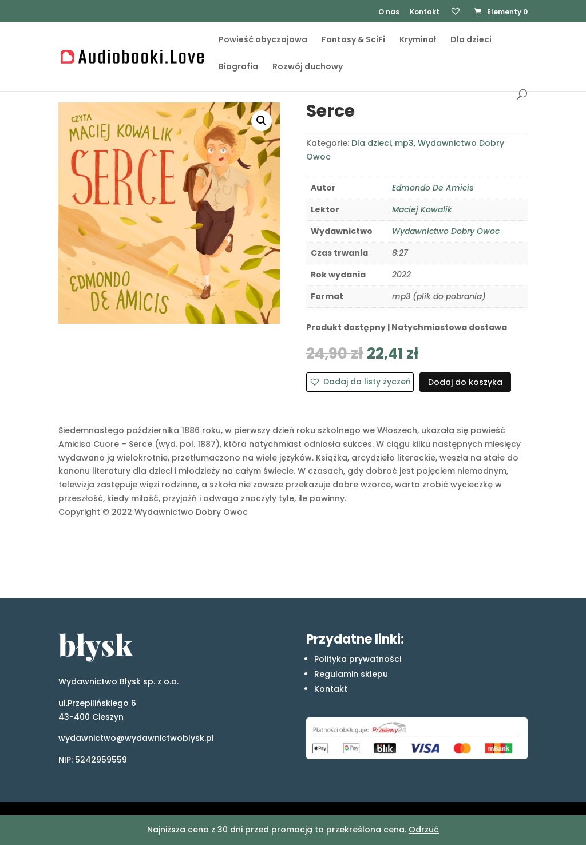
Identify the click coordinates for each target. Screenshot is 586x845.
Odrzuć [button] (424, 829)
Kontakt (425, 13)
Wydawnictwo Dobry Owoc (446, 231)
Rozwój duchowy (307, 72)
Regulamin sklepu (351, 674)
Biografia (238, 72)
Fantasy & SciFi (353, 45)
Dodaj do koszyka (465, 382)
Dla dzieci (471, 45)
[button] (261, 120)
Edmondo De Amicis (432, 187)
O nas (388, 13)
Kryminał (417, 45)
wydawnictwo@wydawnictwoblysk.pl (136, 738)
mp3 (404, 143)
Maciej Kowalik (422, 209)
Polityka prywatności (357, 659)
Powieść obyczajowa (263, 45)
